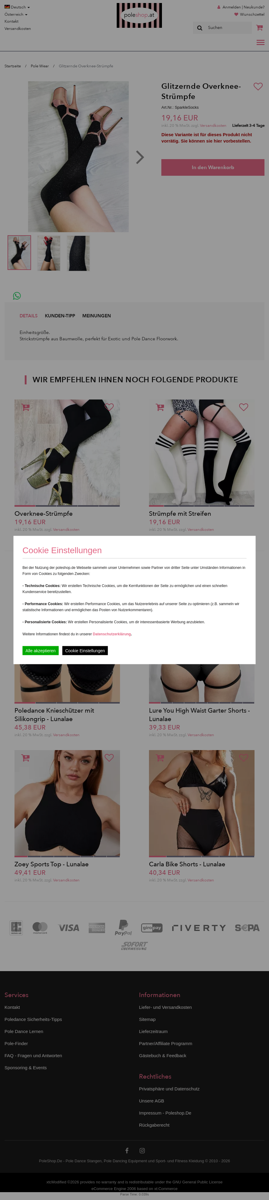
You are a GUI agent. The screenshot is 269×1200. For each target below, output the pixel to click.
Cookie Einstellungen (85, 650)
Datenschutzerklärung (112, 634)
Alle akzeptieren (41, 650)
